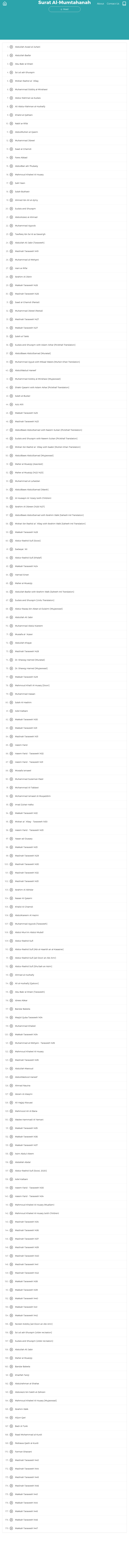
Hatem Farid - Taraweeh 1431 (29, 762)
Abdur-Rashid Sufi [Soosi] (28, 540)
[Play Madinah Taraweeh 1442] (64, 1273)
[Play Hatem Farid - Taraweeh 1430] (64, 1188)
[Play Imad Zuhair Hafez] (64, 804)
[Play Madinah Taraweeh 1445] (64, 1477)
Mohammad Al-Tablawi (27, 787)
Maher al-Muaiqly (23, 583)
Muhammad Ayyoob (25, 225)
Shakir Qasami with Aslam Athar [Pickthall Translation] (42, 387)
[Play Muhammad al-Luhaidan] (64, 481)
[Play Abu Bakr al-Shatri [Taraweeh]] (64, 992)
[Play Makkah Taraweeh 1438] (64, 1281)
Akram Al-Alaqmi (23, 1094)
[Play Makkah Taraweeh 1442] (64, 1315)
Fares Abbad (21, 157)
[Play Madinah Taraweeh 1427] (64, 319)
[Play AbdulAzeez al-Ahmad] (64, 217)
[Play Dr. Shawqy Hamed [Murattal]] (64, 660)
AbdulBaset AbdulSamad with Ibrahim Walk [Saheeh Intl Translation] (49, 515)
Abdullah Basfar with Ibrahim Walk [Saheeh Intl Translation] (44, 591)
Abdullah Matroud (24, 1068)
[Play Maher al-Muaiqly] (64, 583)
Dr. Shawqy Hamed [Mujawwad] (31, 668)
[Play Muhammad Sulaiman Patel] (64, 779)
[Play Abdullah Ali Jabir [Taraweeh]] (64, 243)
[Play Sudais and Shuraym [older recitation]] (64, 1341)
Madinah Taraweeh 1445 (27, 1477)
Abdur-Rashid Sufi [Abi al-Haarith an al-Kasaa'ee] (39, 949)
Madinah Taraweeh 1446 (27, 1485)
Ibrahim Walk (21, 1409)
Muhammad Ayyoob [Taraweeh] (31, 924)
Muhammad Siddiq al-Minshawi (31, 89)
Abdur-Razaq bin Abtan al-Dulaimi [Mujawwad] (39, 609)
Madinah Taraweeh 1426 (27, 294)
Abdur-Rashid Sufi (24, 941)
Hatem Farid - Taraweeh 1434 (29, 1196)
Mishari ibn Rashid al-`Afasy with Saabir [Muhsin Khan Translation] (47, 447)
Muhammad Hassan (25, 694)
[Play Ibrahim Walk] (64, 1409)
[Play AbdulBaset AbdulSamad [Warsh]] (64, 489)
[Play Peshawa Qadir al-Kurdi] (64, 1443)
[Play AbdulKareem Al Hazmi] (64, 915)
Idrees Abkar (21, 1000)
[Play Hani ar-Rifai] (64, 268)
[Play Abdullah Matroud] (64, 1068)
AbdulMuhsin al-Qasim (26, 132)
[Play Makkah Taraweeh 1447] (64, 1528)
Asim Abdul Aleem (24, 1153)
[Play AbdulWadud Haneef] (64, 370)
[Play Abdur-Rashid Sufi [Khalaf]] (64, 558)
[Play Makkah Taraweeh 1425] (64, 413)
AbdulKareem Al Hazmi (27, 915)
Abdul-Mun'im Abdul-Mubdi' (29, 932)
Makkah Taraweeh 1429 (26, 677)
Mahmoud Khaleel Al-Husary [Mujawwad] (36, 1400)
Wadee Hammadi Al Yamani (29, 1119)
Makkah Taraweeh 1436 (26, 1136)
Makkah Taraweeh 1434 (26, 1034)
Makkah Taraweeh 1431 (26, 728)
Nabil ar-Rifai (21, 123)
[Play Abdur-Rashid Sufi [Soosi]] (64, 541)
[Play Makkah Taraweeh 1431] (64, 728)
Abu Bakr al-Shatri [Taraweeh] (30, 992)
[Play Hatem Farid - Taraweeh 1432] (64, 753)
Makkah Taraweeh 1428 (26, 532)
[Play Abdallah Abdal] (64, 1162)
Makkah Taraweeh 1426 (26, 285)
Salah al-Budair (22, 396)
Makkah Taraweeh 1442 (26, 1315)
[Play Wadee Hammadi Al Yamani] (64, 1119)
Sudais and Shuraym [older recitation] (34, 1341)
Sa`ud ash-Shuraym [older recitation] (33, 1332)
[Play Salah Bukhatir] (64, 191)
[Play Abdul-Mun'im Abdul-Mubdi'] (64, 932)
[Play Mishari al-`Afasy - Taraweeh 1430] (64, 821)
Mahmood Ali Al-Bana (26, 1111)
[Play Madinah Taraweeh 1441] (64, 1264)
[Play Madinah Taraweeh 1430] (64, 864)
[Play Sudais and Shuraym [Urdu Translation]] (64, 600)
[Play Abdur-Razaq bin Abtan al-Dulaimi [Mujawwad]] (64, 609)
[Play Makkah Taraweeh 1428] (64, 532)
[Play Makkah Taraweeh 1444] (64, 1503)
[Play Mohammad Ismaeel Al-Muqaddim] (64, 796)
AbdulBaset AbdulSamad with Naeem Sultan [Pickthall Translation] (48, 430)
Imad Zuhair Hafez (24, 804)
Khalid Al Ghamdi (24, 907)
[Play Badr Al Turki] (64, 1426)
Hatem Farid (21, 745)
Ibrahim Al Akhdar (24, 889)
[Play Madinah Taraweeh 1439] (64, 1247)
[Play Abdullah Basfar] (64, 55)
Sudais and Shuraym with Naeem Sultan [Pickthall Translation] (46, 438)
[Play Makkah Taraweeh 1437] (64, 1145)
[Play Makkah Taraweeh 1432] (64, 813)
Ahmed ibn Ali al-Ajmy (26, 200)
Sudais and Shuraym (25, 208)
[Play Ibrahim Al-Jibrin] (64, 277)
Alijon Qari (20, 1417)
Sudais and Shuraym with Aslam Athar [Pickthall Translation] (45, 345)
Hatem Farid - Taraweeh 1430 (29, 1187)
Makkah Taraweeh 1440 (26, 1298)
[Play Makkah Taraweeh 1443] (64, 1494)
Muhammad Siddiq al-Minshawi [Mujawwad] (38, 379)
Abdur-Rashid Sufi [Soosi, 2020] (31, 1170)
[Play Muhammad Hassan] (64, 694)
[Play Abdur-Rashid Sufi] (64, 941)
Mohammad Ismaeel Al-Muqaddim (33, 796)
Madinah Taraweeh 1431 (26, 736)
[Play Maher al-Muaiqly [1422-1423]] (64, 472)
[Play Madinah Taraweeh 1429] (64, 856)
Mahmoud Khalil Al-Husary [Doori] (32, 685)
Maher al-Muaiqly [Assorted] (29, 464)
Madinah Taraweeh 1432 (27, 872)
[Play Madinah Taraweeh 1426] (64, 294)
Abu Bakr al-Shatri (24, 64)
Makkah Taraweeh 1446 (26, 1520)
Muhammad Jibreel (25, 140)
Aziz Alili (19, 404)
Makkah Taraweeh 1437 (26, 1145)
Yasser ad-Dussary (23, 838)
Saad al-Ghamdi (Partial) (27, 302)
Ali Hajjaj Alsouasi (24, 1102)
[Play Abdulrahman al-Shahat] (64, 1383)
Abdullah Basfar (23, 55)
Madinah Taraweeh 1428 (27, 651)
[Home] (5, 3)
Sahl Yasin (20, 183)
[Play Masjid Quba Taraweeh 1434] (64, 1017)
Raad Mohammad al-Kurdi (28, 1434)
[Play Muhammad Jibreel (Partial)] (64, 311)
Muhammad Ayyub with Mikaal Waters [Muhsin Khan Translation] (47, 362)
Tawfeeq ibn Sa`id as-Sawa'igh (30, 234)
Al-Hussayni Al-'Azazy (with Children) (33, 498)
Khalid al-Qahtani (24, 115)
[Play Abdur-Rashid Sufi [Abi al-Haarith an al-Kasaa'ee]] (64, 949)
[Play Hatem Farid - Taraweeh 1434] (64, 1196)
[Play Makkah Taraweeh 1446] (64, 1520)
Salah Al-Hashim (23, 702)
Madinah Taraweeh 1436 (27, 1230)
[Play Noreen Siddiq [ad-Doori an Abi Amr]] (64, 1324)
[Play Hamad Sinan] (64, 575)
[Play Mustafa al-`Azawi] (64, 634)
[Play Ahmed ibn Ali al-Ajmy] (64, 200)
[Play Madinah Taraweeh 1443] (64, 1460)
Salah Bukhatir (22, 191)
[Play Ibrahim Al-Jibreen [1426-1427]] (64, 506)
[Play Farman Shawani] (64, 1452)
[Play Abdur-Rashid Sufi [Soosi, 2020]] (64, 1171)
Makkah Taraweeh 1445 (26, 1511)
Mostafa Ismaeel (23, 770)
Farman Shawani (23, 1451)
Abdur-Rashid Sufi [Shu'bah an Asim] (33, 966)
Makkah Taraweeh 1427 (26, 328)
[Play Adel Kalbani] (64, 711)
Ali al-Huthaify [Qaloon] (27, 983)
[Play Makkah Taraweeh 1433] (64, 847)
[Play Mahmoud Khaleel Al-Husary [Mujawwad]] (64, 1400)
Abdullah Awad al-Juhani (27, 47)
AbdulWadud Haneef (25, 370)
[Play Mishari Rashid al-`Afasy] (64, 81)
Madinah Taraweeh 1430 (27, 864)
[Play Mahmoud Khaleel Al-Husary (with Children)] (64, 1213)
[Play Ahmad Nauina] (64, 1085)
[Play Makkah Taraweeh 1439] (64, 1290)
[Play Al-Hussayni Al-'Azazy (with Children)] (64, 498)
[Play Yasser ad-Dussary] (64, 839)
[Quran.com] (124, 3)
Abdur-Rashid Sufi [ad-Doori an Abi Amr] (35, 958)
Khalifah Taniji (22, 1375)
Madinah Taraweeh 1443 (27, 1460)
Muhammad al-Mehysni (27, 259)
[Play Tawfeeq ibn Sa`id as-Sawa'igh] (64, 234)
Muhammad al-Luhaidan (27, 481)
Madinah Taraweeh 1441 (26, 1264)
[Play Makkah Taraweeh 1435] (64, 1128)
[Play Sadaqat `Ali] (64, 549)
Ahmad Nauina (22, 1085)
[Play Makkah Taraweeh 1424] (64, 566)
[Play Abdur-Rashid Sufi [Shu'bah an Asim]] (64, 966)
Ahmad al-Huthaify (24, 975)
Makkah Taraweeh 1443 (26, 1494)
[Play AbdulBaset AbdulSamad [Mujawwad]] (64, 455)
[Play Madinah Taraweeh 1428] (64, 651)
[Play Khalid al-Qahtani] (64, 115)
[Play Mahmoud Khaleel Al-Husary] (64, 174)
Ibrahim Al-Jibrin (23, 276)
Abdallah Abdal (23, 1162)
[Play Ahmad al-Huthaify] (64, 975)
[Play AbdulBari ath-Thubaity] (64, 166)
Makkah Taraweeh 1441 (26, 1307)
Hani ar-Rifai (21, 268)
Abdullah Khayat (23, 643)
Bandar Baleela (22, 1009)
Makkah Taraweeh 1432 (26, 813)
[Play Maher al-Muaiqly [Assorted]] (64, 464)
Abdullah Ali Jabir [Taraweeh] (29, 242)
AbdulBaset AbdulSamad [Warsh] (32, 489)
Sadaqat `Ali (21, 549)
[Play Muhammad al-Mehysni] (64, 260)
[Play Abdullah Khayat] (64, 643)
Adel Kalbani (21, 711)
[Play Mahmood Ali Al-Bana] (64, 1111)
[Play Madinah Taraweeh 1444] (64, 1469)
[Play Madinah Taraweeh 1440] (64, 1256)
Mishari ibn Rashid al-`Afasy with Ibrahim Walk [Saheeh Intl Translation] (50, 523)
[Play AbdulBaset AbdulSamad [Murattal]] (64, 353)
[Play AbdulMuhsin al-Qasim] (64, 132)
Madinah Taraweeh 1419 (26, 251)
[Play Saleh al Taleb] (64, 336)
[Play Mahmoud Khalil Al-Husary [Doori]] (64, 685)
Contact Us (113, 3)
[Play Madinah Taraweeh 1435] (64, 1060)
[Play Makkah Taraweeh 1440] (64, 1298)
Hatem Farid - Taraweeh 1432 (29, 753)
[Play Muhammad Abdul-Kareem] (64, 626)
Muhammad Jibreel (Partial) (29, 311)
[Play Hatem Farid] (64, 745)
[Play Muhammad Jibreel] (64, 140)
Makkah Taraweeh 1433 (26, 847)
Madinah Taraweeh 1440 (27, 1256)
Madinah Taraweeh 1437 (27, 1239)
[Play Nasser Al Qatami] (64, 898)
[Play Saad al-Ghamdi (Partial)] (64, 302)
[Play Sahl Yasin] (64, 183)
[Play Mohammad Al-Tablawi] (64, 787)
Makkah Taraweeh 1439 (26, 1290)
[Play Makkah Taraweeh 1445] (64, 1511)
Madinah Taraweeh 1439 (27, 1247)
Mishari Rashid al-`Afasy (27, 81)
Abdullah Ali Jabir (24, 617)
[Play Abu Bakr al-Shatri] (64, 64)
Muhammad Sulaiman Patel (29, 779)
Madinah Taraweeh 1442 (27, 1273)
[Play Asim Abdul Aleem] (64, 1154)
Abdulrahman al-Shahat (27, 1383)
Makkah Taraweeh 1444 (26, 1502)
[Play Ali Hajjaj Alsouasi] (64, 1102)
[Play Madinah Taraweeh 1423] (64, 421)
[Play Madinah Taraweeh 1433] (64, 881)
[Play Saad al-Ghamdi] (64, 149)
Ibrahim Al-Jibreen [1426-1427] (30, 506)
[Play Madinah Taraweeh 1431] (64, 736)
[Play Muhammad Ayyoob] (64, 226)
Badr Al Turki (21, 1426)
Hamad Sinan (22, 574)
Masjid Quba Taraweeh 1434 (28, 1017)
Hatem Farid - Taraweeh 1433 (29, 830)
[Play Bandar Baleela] (64, 1009)
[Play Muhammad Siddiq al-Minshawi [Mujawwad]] (64, 379)
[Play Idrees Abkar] (64, 1000)
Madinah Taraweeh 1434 (27, 1222)
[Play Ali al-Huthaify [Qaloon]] (64, 983)
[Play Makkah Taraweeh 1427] (64, 328)
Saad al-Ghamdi (23, 149)
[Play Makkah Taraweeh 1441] (64, 1307)
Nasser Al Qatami (23, 898)
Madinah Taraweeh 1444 (27, 1468)
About (100, 3)
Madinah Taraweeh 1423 (27, 421)
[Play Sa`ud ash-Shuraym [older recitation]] (64, 1332)
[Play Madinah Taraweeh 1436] (64, 1230)
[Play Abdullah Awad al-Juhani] (64, 47)
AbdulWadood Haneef (26, 1077)
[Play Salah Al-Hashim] (64, 702)
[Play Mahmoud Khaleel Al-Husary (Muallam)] (64, 1205)
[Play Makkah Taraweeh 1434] (64, 1034)
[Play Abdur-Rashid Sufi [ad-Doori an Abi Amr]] (64, 958)
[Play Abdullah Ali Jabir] (64, 617)
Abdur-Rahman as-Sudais (28, 98)
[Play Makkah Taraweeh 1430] (64, 719)
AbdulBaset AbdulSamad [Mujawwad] (34, 455)
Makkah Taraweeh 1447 (26, 1528)
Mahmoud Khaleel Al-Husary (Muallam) (34, 1204)
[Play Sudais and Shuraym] (64, 208)
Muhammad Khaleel (25, 1026)
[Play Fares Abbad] (64, 157)
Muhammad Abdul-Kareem (29, 626)
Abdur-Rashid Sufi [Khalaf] (28, 557)
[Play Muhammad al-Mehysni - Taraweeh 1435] (64, 1043)
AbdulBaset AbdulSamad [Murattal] (33, 353)
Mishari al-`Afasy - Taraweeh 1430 (31, 821)
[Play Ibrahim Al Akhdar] (64, 890)
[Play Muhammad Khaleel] (64, 1026)
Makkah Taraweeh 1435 (26, 1128)
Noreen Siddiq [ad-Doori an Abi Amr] (34, 1324)
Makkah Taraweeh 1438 (26, 1281)
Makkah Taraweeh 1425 (26, 413)
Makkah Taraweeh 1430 (26, 719)
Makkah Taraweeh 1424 (26, 566)
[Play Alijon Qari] (64, 1417)
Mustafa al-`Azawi (24, 634)
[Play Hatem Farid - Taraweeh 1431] (64, 762)
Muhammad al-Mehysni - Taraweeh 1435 (35, 1043)
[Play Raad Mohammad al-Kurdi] (64, 1434)
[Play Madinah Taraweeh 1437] (64, 1239)
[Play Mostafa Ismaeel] (64, 770)
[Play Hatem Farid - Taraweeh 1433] (64, 830)
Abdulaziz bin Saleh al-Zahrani (30, 1392)
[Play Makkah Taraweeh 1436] (64, 1136)
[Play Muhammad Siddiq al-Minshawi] (64, 89)
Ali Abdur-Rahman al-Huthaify (30, 106)
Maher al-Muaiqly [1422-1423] (29, 472)
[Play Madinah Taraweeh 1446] (64, 1486)
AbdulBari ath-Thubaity (26, 166)
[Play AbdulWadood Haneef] (64, 1077)
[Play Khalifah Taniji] (64, 1375)
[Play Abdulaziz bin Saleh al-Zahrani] (64, 1392)
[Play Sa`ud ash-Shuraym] (64, 72)
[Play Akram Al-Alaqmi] (64, 1094)
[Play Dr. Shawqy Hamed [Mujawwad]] (64, 668)
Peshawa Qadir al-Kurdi (27, 1443)
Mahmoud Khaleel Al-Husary (29, 174)
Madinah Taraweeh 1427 (27, 319)
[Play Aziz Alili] (64, 404)
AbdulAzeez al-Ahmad (26, 217)
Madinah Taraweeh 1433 (27, 881)
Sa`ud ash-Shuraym (25, 72)
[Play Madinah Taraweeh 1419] (64, 251)
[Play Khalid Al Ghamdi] (64, 907)
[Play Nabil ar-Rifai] (64, 123)
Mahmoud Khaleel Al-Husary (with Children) (37, 1213)
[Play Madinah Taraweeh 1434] (64, 1222)
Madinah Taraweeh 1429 (27, 855)
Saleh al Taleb (22, 336)
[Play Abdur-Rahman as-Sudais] (64, 98)
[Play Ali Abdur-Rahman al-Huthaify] (64, 106)
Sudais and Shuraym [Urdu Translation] (34, 600)
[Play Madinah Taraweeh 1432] (64, 873)
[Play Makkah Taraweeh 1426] (64, 285)
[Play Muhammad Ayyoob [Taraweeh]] (64, 924)
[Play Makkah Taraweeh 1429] (64, 677)
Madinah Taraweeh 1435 (27, 1060)
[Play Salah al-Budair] (64, 396)
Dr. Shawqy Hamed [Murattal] (30, 660)
